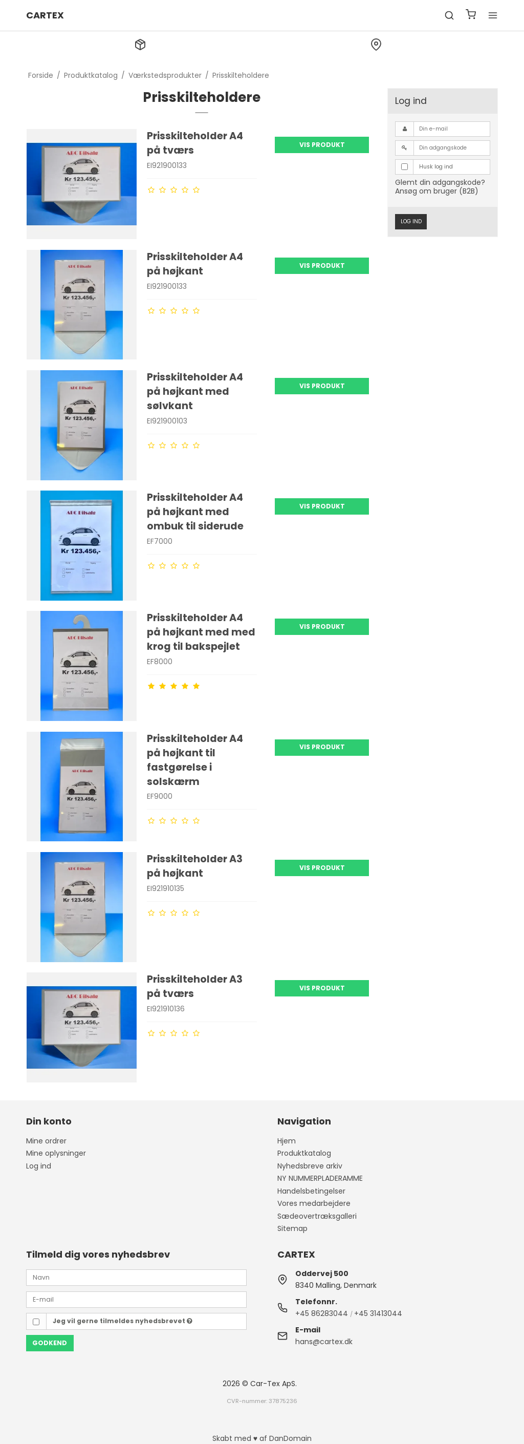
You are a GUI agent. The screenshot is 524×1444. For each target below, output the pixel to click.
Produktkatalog (304, 1153)
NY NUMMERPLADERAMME (320, 1178)
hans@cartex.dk (324, 1341)
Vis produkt (322, 144)
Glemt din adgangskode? (440, 182)
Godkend (49, 1343)
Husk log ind (436, 167)
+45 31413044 (378, 1313)
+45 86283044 (321, 1313)
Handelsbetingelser (311, 1191)
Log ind (411, 221)
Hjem (286, 1141)
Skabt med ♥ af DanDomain (262, 1438)
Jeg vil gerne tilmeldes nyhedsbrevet (122, 1320)
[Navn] (136, 1277)
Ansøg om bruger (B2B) (436, 191)
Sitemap (292, 1228)
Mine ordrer (46, 1141)
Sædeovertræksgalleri (317, 1216)
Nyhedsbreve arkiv (309, 1166)
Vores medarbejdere (314, 1203)
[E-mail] (136, 1299)
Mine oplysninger (56, 1153)
